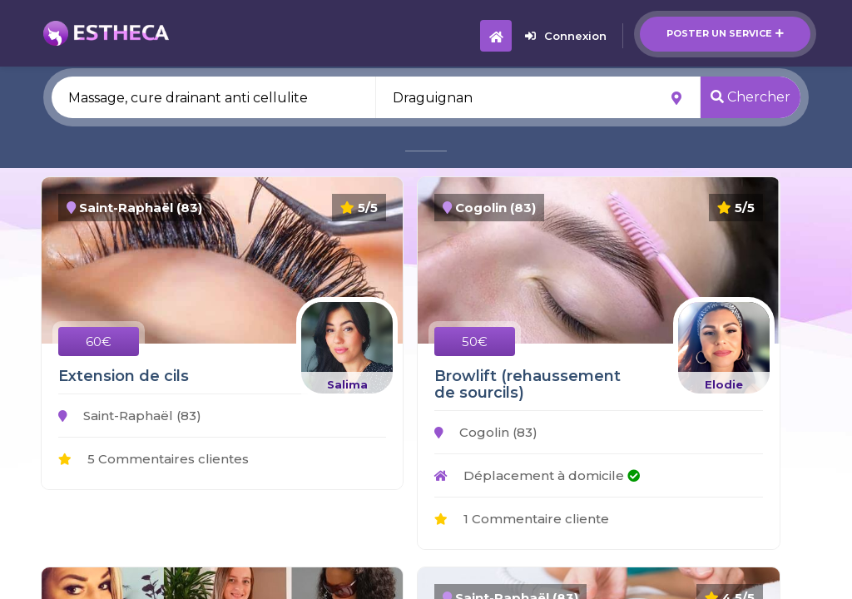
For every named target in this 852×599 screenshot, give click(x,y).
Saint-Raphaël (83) (129, 415)
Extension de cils (123, 376)
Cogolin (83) (485, 432)
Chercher (750, 97)
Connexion (566, 35)
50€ (474, 341)
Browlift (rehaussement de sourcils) (527, 384)
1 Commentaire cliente (521, 519)
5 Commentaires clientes (153, 459)
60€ (98, 341)
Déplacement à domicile (537, 475)
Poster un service (725, 33)
